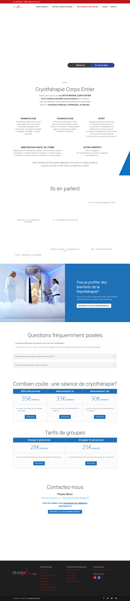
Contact (113, 7)
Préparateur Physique (73, 581)
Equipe (105, 7)
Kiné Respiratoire (45, 570)
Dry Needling (44, 581)
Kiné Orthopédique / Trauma (48, 575)
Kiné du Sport (44, 573)
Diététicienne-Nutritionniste (75, 570)
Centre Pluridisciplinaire (62, 7)
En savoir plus (101, 65)
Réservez (80, 65)
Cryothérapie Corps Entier (87, 7)
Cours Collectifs (71, 578)
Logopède (70, 573)
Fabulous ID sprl (34, 598)
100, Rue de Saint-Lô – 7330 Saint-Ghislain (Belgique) (65, 498)
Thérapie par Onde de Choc (48, 590)
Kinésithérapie (42, 7)
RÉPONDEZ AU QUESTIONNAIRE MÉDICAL (94, 306)
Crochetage (43, 578)
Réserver (30, 417)
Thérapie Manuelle (45, 584)
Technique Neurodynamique (48, 587)
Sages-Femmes (71, 575)
